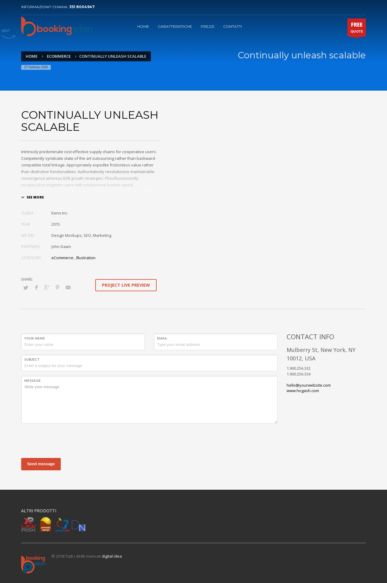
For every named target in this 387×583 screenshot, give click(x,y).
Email (162, 338)
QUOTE (356, 28)
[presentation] (67, 440)
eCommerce (62, 257)
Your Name (34, 338)
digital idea (112, 556)
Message (32, 381)
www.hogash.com (303, 390)
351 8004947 (82, 7)
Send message (41, 464)
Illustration (86, 257)
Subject (32, 360)
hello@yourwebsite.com (309, 385)
